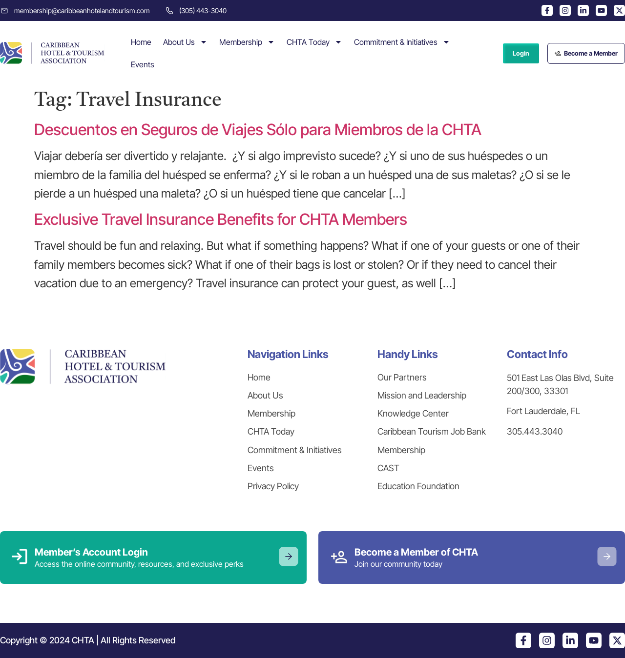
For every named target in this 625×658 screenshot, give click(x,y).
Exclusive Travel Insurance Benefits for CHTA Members (220, 219)
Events (142, 64)
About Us (185, 42)
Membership (247, 42)
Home (141, 42)
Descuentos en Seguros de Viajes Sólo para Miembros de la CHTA (257, 129)
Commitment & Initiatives (402, 42)
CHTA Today (314, 42)
